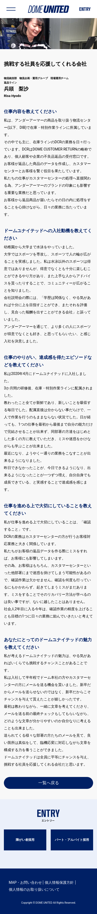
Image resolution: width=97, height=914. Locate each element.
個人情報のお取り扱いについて (34, 889)
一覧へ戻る (48, 782)
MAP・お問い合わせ (25, 882)
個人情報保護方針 (59, 882)
